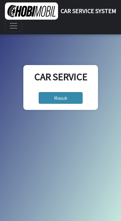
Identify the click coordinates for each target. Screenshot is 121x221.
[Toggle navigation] (13, 26)
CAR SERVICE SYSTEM (88, 11)
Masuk (60, 98)
